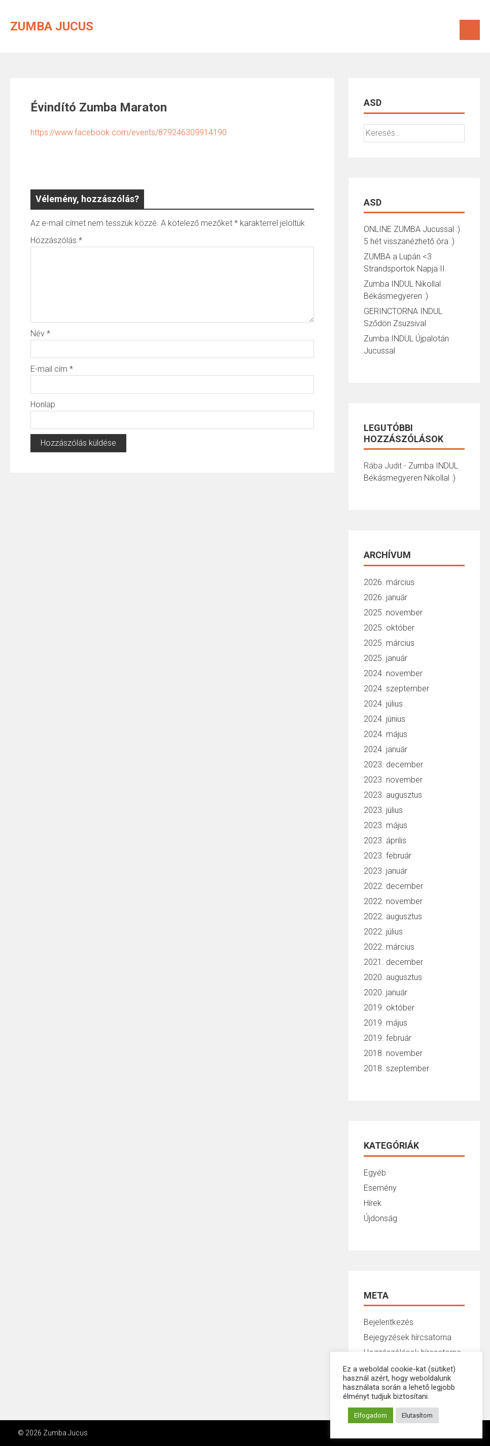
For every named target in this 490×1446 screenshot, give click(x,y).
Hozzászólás (56, 240)
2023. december (393, 764)
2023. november (393, 780)
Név (40, 333)
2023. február (387, 856)
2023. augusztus (393, 795)
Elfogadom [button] (370, 1415)
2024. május (385, 734)
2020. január (385, 992)
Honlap (42, 404)
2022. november (393, 901)
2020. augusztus (393, 977)
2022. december (393, 886)
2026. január (385, 597)
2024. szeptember (396, 688)
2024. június (384, 719)
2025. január (385, 658)
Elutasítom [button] (417, 1415)
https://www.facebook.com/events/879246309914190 (128, 132)
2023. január (385, 871)
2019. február (387, 1038)
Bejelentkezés (388, 1322)
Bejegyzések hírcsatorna (407, 1337)
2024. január (385, 749)
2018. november (393, 1053)
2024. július (383, 704)
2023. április (385, 840)
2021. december (393, 962)
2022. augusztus (393, 916)
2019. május (385, 1023)
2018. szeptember (396, 1068)
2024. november (393, 673)
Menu (470, 30)
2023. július (383, 810)
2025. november (393, 612)
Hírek (372, 1203)
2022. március (389, 947)
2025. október (389, 628)
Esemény (380, 1188)
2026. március (389, 582)
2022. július (383, 931)
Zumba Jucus (51, 26)
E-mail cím (51, 369)
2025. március (389, 643)
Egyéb (375, 1173)
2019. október (389, 1007)
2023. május (385, 825)
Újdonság (380, 1218)
